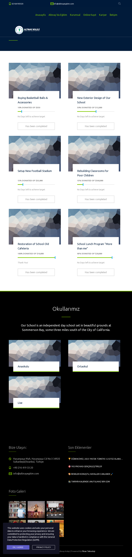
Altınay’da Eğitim (58, 15)
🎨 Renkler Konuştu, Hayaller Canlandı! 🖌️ (90, 474)
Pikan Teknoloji (88, 551)
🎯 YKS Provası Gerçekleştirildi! (85, 466)
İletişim (113, 15)
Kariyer (103, 15)
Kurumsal (75, 15)
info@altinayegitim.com (63, 4)
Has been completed (36, 126)
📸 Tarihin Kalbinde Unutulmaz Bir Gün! (89, 481)
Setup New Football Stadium (35, 170)
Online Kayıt (89, 15)
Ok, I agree (18, 547)
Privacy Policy (43, 547)
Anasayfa (40, 15)
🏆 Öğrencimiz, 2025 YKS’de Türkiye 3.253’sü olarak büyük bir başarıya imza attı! (95, 459)
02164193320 (17, 4)
